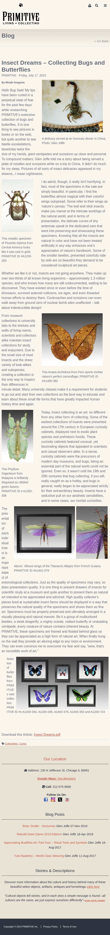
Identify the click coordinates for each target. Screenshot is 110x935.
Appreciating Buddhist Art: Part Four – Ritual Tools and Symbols (45, 842)
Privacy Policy (50, 926)
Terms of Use (69, 926)
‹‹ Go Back (101, 41)
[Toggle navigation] (105, 5)
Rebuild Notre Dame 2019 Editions (39, 834)
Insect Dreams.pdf (47, 734)
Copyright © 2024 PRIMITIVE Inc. (21, 926)
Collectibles (11, 743)
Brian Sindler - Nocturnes (39, 826)
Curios (22, 743)
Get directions (56, 778)
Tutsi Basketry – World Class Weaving (39, 856)
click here (93, 886)
